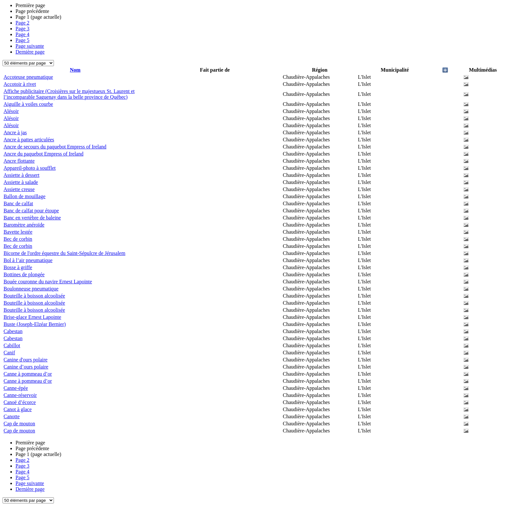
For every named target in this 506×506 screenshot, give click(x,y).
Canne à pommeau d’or (28, 374)
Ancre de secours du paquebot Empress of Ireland (55, 146)
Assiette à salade (21, 182)
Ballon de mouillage (25, 196)
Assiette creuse (19, 189)
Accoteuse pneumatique (28, 77)
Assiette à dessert (21, 175)
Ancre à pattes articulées (29, 139)
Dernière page (30, 52)
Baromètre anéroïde (24, 225)
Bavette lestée (18, 232)
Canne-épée (16, 388)
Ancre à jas (15, 132)
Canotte (12, 416)
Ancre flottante (19, 161)
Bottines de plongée (24, 274)
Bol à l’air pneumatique (28, 260)
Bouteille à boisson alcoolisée (34, 296)
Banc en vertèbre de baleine (32, 217)
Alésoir (11, 111)
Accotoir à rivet (20, 84)
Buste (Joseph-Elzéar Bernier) (35, 324)
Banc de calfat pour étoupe (31, 210)
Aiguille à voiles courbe (28, 104)
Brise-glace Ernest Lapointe (32, 317)
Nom (75, 70)
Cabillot (12, 345)
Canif (9, 352)
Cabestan (13, 331)
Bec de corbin (18, 239)
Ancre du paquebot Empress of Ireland (43, 154)
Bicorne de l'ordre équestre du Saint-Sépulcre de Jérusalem (64, 253)
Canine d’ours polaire (26, 366)
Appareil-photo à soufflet (30, 168)
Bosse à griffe (18, 267)
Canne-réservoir (20, 395)
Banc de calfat (18, 203)
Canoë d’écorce (20, 402)
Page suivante (29, 46)
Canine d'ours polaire (25, 359)
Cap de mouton (19, 423)
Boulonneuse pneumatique (31, 288)
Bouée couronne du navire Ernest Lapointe (48, 281)
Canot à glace (18, 409)
